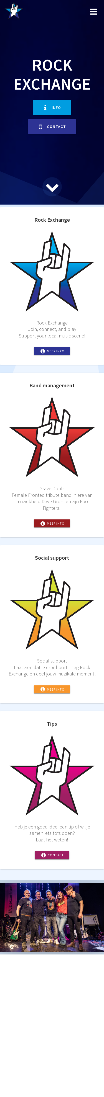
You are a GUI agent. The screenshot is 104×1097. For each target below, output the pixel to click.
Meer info (52, 351)
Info (52, 107)
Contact (52, 126)
